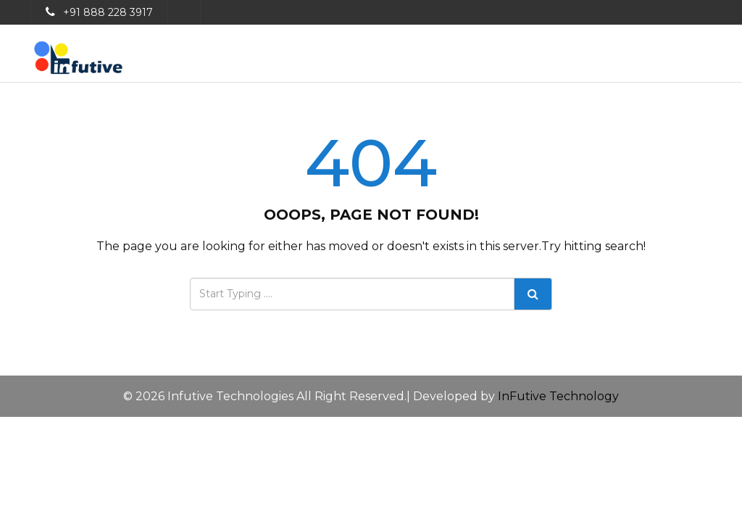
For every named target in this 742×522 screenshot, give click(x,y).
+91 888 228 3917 (108, 12)
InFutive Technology (558, 396)
